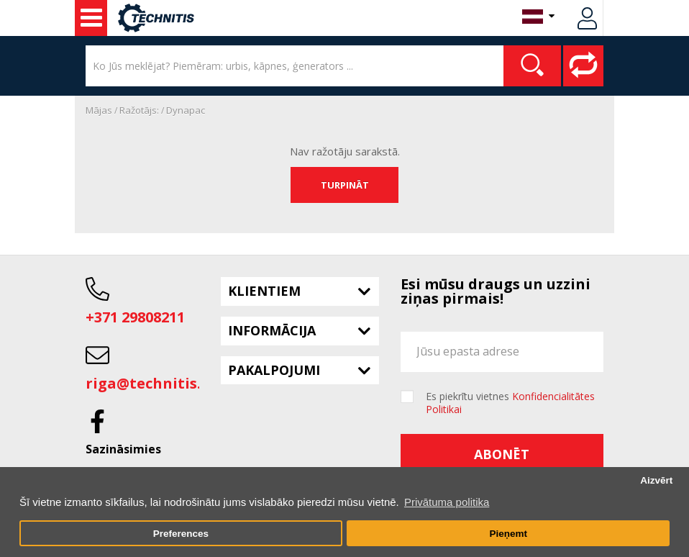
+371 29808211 (135, 317)
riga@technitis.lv (150, 383)
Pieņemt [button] (508, 533)
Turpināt (345, 184)
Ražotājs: (139, 110)
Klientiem (264, 290)
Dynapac (185, 110)
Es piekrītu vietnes (510, 403)
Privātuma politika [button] (446, 502)
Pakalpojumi (274, 370)
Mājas (99, 110)
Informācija (272, 330)
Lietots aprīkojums (91, 18)
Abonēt (501, 454)
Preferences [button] (181, 533)
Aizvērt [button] (656, 480)
